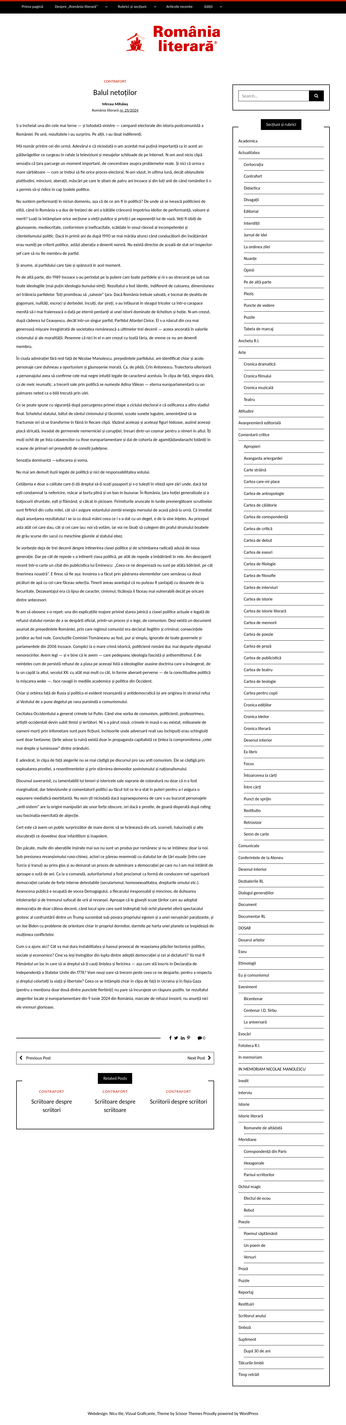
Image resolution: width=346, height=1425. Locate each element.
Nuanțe (250, 258)
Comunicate (249, 845)
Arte (242, 352)
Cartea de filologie (260, 563)
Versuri (250, 1257)
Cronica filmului (257, 376)
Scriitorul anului (252, 1315)
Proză (243, 1268)
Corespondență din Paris (265, 1151)
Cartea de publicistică (262, 657)
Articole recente (179, 6)
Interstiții (252, 223)
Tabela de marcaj (258, 328)
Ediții (208, 6)
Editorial (251, 211)
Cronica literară (257, 728)
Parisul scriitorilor (259, 1174)
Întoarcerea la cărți (260, 775)
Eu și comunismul (253, 975)
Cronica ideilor (256, 716)
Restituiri (246, 1304)
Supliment (247, 1339)
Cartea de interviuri (261, 587)
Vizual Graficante (140, 1413)
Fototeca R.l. (249, 1045)
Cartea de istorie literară (265, 611)
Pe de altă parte (257, 282)
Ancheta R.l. (249, 340)
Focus (249, 763)
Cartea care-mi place (262, 481)
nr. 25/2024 (129, 110)
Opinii (249, 270)
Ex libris (250, 751)
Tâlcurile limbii (251, 1362)
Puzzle (249, 317)
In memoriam (250, 1057)
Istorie (243, 1104)
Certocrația (253, 164)
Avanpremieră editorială (259, 422)
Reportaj (245, 1292)
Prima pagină (32, 6)
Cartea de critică (258, 528)
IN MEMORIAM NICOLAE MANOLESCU (271, 1069)
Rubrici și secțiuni (132, 6)
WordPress (248, 1413)
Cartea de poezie (258, 634)
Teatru (249, 399)
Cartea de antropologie (264, 493)
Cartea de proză (257, 646)
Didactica (252, 188)
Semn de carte (256, 834)
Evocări (244, 1033)
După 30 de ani (257, 1351)
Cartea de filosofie (260, 575)
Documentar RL (251, 916)
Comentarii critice (254, 434)
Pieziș (249, 293)
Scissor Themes (188, 1413)
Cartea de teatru (258, 669)
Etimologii (247, 963)
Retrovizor (253, 822)
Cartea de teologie (260, 681)
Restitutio (252, 810)
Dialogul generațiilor (256, 892)
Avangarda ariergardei (263, 458)
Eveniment (247, 986)
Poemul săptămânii (260, 1233)
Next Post (196, 1058)
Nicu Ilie (116, 1413)
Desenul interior (258, 740)
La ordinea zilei (257, 246)
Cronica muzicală (258, 387)
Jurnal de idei (255, 234)
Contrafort (115, 81)
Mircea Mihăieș (115, 104)
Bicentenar (253, 998)
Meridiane (247, 1139)
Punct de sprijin (257, 798)
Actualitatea (249, 152)
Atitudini (246, 411)
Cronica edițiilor (258, 704)
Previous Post (38, 1058)
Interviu (245, 1092)
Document (247, 904)
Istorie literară (250, 1116)
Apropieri (252, 446)
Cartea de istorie (258, 599)
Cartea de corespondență (266, 516)
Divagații (251, 199)
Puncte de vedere (259, 305)
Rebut (249, 1210)
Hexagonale (254, 1163)
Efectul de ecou (257, 1198)
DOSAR (244, 928)
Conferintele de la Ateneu (260, 857)
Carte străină (255, 469)
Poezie (244, 1221)
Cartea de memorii (260, 622)
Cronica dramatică (259, 364)
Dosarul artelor (251, 940)
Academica (248, 141)
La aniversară (255, 1022)
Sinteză (244, 1327)
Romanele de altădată (263, 1127)
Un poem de (254, 1245)
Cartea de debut (258, 540)
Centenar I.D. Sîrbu (260, 1010)
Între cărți (252, 787)
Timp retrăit (248, 1374)
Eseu (242, 951)
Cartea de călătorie (260, 505)
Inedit (243, 1080)
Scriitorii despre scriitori (178, 1101)
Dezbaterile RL (251, 881)
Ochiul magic (249, 1186)
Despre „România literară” (76, 6)
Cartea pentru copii (261, 693)
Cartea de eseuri (258, 552)
